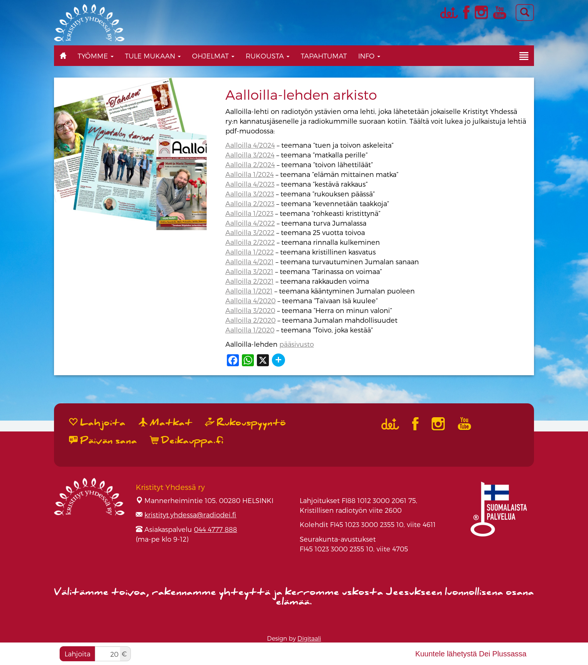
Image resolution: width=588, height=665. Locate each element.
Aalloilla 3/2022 (249, 232)
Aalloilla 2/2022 (250, 242)
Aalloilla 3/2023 (249, 194)
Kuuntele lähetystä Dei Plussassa (470, 654)
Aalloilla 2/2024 (250, 164)
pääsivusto (296, 344)
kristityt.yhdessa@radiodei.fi (190, 514)
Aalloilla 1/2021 (249, 291)
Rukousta (268, 56)
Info (369, 56)
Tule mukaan (153, 56)
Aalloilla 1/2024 (249, 174)
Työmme (96, 56)
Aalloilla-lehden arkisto (301, 94)
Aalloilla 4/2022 (250, 223)
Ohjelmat (213, 56)
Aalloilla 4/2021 (249, 261)
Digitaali (309, 638)
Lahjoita (77, 654)
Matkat (165, 422)
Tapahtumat (324, 56)
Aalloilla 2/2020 (250, 320)
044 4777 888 (215, 529)
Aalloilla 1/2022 (249, 252)
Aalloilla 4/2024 (250, 145)
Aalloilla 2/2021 (249, 281)
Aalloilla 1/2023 (249, 213)
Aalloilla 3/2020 (250, 310)
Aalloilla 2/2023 (249, 203)
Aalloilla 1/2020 (249, 330)
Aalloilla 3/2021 (249, 271)
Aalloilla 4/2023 (249, 184)
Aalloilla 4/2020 (250, 300)
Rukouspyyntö (246, 422)
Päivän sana (103, 440)
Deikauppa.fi (187, 440)
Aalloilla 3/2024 (249, 155)
